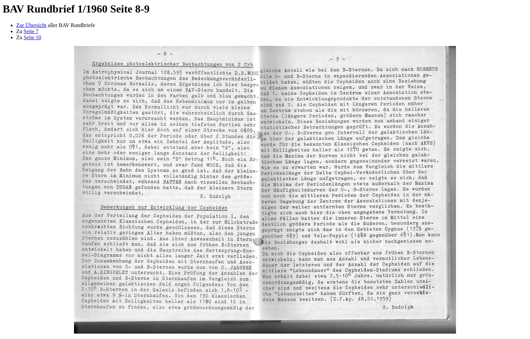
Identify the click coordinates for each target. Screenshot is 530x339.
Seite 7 (31, 31)
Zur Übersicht (31, 25)
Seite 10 (32, 37)
